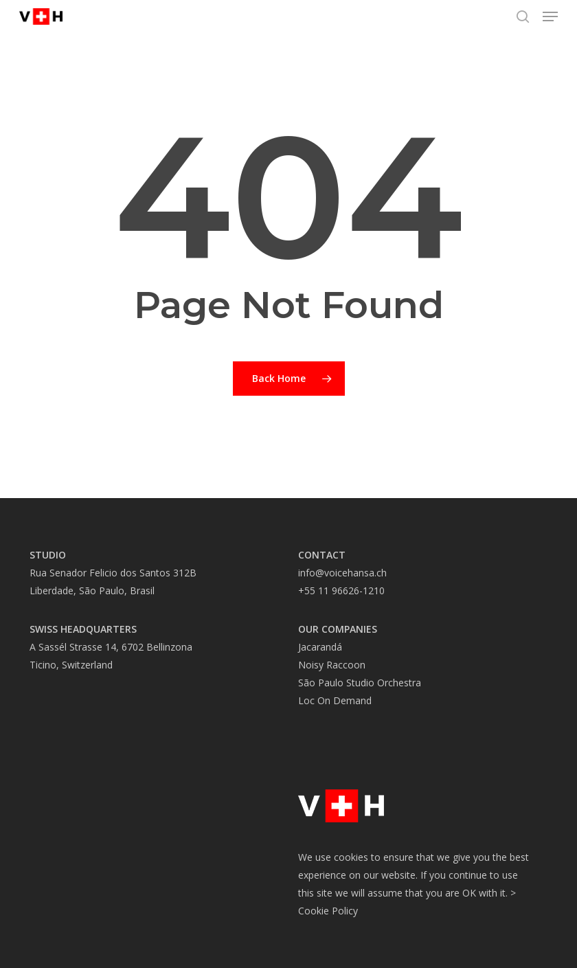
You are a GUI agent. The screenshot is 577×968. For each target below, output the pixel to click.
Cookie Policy (328, 910)
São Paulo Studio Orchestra (359, 682)
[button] (550, 16)
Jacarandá (320, 646)
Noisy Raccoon (331, 664)
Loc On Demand (335, 700)
